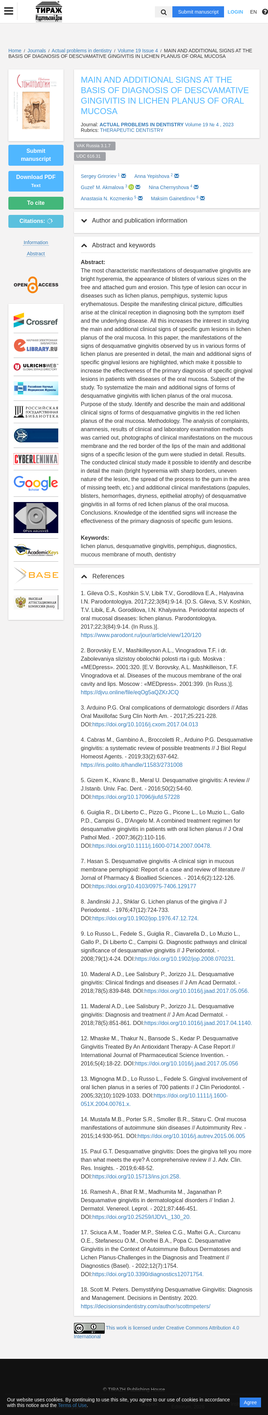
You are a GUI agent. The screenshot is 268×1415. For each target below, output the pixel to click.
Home (14, 50)
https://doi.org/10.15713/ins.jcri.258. (136, 1177)
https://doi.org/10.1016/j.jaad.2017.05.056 (186, 1063)
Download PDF (35, 181)
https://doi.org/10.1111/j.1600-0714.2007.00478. (151, 846)
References (103, 576)
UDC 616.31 (89, 156)
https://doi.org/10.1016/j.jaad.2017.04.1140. (198, 1023)
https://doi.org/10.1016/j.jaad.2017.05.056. (196, 991)
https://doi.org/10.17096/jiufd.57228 (136, 797)
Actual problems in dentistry (82, 50)
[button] (8, 11)
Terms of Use (72, 1405)
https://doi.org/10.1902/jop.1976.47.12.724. (145, 918)
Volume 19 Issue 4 (138, 50)
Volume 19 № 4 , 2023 (209, 124)
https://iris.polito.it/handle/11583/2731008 (132, 765)
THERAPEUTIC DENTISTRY (131, 130)
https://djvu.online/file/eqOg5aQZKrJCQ (130, 692)
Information (36, 242)
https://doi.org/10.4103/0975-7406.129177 (144, 886)
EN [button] (253, 12)
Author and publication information (134, 220)
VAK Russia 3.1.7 (94, 145)
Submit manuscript (198, 12)
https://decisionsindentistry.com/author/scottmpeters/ (145, 1306)
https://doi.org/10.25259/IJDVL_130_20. (141, 1217)
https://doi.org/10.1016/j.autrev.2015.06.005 (191, 1136)
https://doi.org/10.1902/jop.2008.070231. (185, 959)
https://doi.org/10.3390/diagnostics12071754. (147, 1274)
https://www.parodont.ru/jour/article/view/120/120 (141, 635)
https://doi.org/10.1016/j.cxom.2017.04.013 (145, 724)
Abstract (36, 253)
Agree (250, 1402)
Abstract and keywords (118, 245)
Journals (37, 50)
